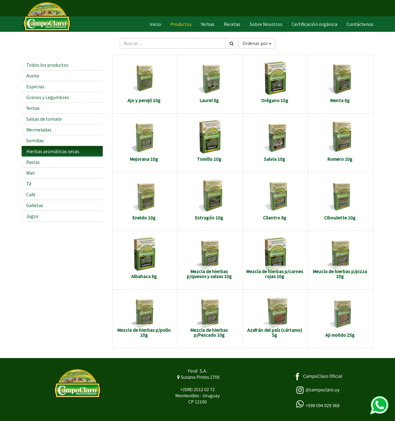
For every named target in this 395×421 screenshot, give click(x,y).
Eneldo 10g (144, 218)
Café (30, 194)
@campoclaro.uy (322, 390)
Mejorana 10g (144, 159)
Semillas (35, 140)
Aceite (32, 76)
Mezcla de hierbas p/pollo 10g (144, 332)
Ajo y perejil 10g (143, 100)
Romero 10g (339, 159)
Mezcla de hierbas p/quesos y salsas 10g (209, 273)
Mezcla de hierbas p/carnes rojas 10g (274, 273)
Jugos (32, 216)
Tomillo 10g (209, 159)
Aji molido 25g (340, 335)
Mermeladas (39, 130)
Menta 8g (340, 100)
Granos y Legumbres (47, 97)
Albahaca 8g (144, 276)
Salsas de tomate (44, 119)
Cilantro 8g (274, 218)
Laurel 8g (209, 100)
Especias (35, 86)
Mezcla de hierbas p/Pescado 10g (209, 332)
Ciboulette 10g (340, 218)
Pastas (33, 162)
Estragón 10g (209, 218)
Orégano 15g (274, 100)
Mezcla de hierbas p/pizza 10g (340, 273)
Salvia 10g (274, 159)
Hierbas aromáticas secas (52, 151)
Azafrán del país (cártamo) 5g (274, 332)
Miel (30, 173)
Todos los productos (47, 65)
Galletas (34, 205)
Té (28, 184)
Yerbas (33, 108)
